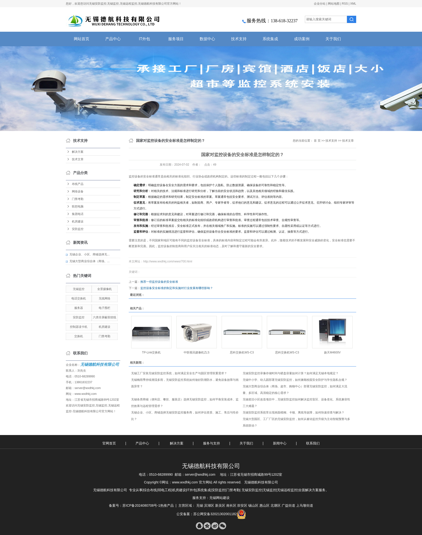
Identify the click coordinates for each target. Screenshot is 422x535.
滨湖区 (209, 505)
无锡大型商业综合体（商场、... (89, 261)
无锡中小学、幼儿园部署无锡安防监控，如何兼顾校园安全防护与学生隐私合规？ (295, 380)
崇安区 (242, 505)
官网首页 (109, 443)
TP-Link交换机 (151, 352)
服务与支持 (212, 443)
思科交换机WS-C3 (242, 352)
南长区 (231, 505)
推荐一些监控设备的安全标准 (159, 281)
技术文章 (77, 159)
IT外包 (144, 39)
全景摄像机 (104, 289)
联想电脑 (77, 206)
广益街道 (288, 505)
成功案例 (301, 39)
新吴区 (220, 505)
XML (353, 3)
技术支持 (239, 39)
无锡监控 (78, 289)
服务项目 (176, 39)
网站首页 (81, 39)
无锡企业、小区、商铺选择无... (89, 254)
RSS (345, 3)
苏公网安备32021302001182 (215, 514)
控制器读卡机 (78, 327)
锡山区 (253, 505)
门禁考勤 (77, 199)
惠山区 (264, 505)
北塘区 (276, 505)
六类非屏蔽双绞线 (104, 317)
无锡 (199, 505)
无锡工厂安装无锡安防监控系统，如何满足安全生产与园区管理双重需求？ (179, 373)
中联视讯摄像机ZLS (196, 352)
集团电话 (77, 214)
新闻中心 (280, 443)
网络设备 (77, 191)
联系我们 (313, 443)
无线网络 (104, 298)
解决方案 (77, 151)
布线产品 (77, 184)
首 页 (317, 140)
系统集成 (270, 39)
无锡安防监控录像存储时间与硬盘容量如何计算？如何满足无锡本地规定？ (291, 373)
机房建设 (77, 221)
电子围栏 (104, 308)
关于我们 (333, 39)
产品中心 (113, 39)
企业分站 (319, 3)
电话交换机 (78, 298)
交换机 (78, 336)
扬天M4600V (332, 352)
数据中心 (207, 39)
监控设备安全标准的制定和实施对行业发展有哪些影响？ (176, 288)
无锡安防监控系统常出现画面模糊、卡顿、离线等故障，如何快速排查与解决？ (293, 412)
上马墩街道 (304, 505)
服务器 (78, 308)
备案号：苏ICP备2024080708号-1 (134, 505)
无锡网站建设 (219, 498)
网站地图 (333, 3)
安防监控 (77, 229)
